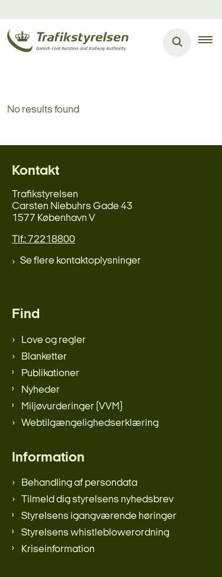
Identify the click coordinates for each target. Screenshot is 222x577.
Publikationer (50, 373)
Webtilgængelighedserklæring (90, 423)
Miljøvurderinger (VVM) (72, 407)
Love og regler (53, 340)
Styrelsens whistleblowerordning (95, 533)
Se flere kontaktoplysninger (80, 261)
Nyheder (40, 390)
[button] (210, 43)
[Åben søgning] (177, 42)
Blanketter (44, 357)
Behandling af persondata (79, 483)
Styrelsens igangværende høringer (98, 516)
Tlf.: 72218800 (43, 240)
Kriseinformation (58, 549)
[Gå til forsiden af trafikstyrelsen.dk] (64, 43)
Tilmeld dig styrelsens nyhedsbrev (97, 500)
